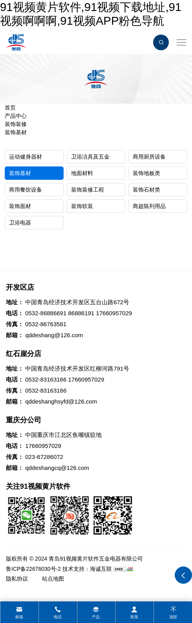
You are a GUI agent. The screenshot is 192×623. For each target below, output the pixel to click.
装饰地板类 (146, 173)
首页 (10, 107)
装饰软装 (82, 206)
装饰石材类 (146, 189)
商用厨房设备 (149, 156)
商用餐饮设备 (25, 189)
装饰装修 (16, 124)
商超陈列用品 (149, 206)
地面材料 (82, 173)
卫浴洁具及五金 (90, 156)
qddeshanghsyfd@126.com (61, 401)
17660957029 (114, 313)
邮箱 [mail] (19, 617)
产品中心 (16, 116)
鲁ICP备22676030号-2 (33, 569)
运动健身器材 (25, 156)
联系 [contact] (134, 617)
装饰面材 (20, 206)
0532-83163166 (45, 379)
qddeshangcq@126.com (57, 467)
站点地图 (53, 578)
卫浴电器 (20, 222)
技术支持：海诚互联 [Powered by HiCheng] (87, 569)
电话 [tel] (58, 617)
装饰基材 (16, 132)
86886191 (81, 313)
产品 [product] (96, 617)
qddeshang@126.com (54, 335)
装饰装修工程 (87, 189)
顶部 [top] (173, 617)
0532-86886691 (45, 313)
